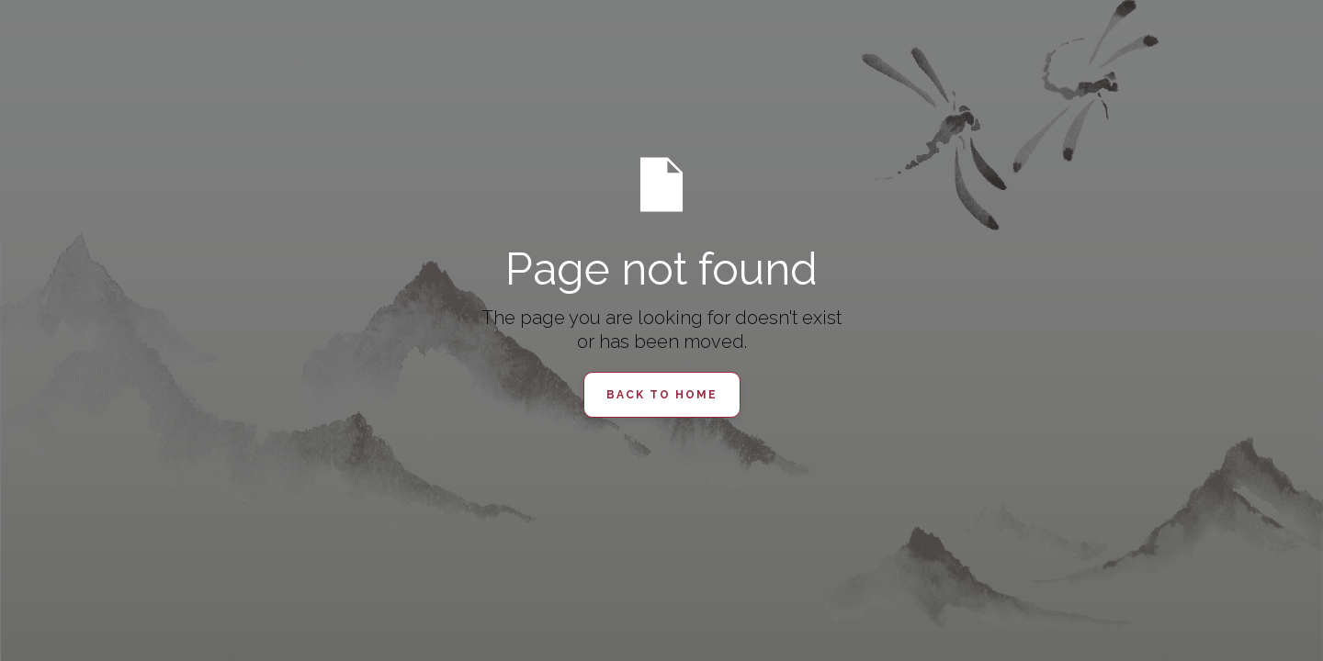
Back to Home (662, 394)
